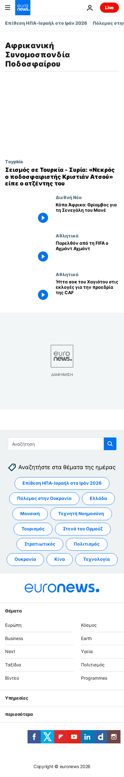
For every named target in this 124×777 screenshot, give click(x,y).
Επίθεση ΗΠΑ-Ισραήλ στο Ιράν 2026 (46, 23)
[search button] (110, 443)
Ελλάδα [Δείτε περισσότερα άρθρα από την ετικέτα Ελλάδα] (98, 498)
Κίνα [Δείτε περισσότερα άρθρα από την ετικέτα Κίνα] (59, 559)
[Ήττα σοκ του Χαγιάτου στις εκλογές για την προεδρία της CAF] (87, 291)
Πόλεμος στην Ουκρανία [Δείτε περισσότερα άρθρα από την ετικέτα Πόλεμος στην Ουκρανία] (44, 498)
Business (14, 638)
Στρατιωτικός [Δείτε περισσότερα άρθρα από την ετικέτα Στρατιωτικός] (39, 544)
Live (109, 7)
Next (10, 651)
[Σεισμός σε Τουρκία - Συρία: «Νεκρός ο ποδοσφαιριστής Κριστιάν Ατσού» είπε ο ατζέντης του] (62, 176)
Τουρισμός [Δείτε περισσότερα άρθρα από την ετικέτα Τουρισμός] (33, 529)
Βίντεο (12, 678)
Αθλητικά (67, 235)
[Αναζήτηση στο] (62, 443)
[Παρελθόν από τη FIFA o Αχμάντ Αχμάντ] (87, 252)
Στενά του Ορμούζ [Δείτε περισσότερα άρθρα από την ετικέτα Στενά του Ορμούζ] (83, 529)
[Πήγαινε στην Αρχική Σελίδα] (22, 7)
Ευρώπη (13, 625)
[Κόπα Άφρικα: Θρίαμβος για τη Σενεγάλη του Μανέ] (87, 214)
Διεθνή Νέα (69, 197)
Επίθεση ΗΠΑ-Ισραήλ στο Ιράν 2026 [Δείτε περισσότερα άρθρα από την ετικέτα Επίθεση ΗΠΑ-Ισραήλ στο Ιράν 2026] (62, 483)
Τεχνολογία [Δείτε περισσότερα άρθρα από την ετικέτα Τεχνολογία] (96, 559)
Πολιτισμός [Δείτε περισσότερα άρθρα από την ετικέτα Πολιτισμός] (87, 544)
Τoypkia (14, 161)
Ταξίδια (13, 665)
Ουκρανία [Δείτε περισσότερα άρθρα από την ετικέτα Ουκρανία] (25, 559)
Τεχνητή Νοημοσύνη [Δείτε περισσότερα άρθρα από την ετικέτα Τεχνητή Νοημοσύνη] (81, 513)
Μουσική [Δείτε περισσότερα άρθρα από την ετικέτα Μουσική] (30, 513)
